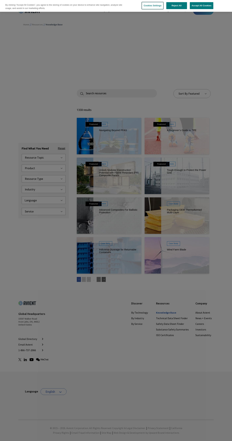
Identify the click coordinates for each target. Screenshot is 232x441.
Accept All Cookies (201, 3)
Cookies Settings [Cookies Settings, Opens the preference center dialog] (153, 3)
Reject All (177, 3)
